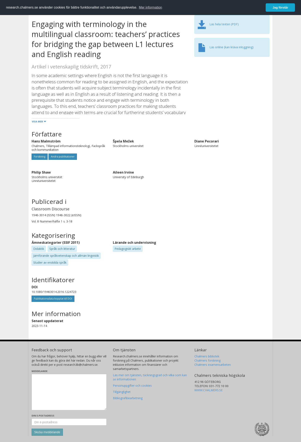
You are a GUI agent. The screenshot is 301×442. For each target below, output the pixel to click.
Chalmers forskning (207, 360)
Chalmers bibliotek (206, 356)
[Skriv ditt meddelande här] (69, 392)
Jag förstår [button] (280, 7)
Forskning (39, 156)
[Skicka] (47, 432)
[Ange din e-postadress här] (69, 421)
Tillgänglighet (122, 392)
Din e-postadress (43, 415)
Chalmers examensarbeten (212, 365)
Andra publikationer (63, 156)
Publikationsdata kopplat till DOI (53, 298)
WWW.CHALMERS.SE (208, 390)
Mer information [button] (150, 7)
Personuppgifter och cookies (132, 385)
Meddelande (39, 371)
